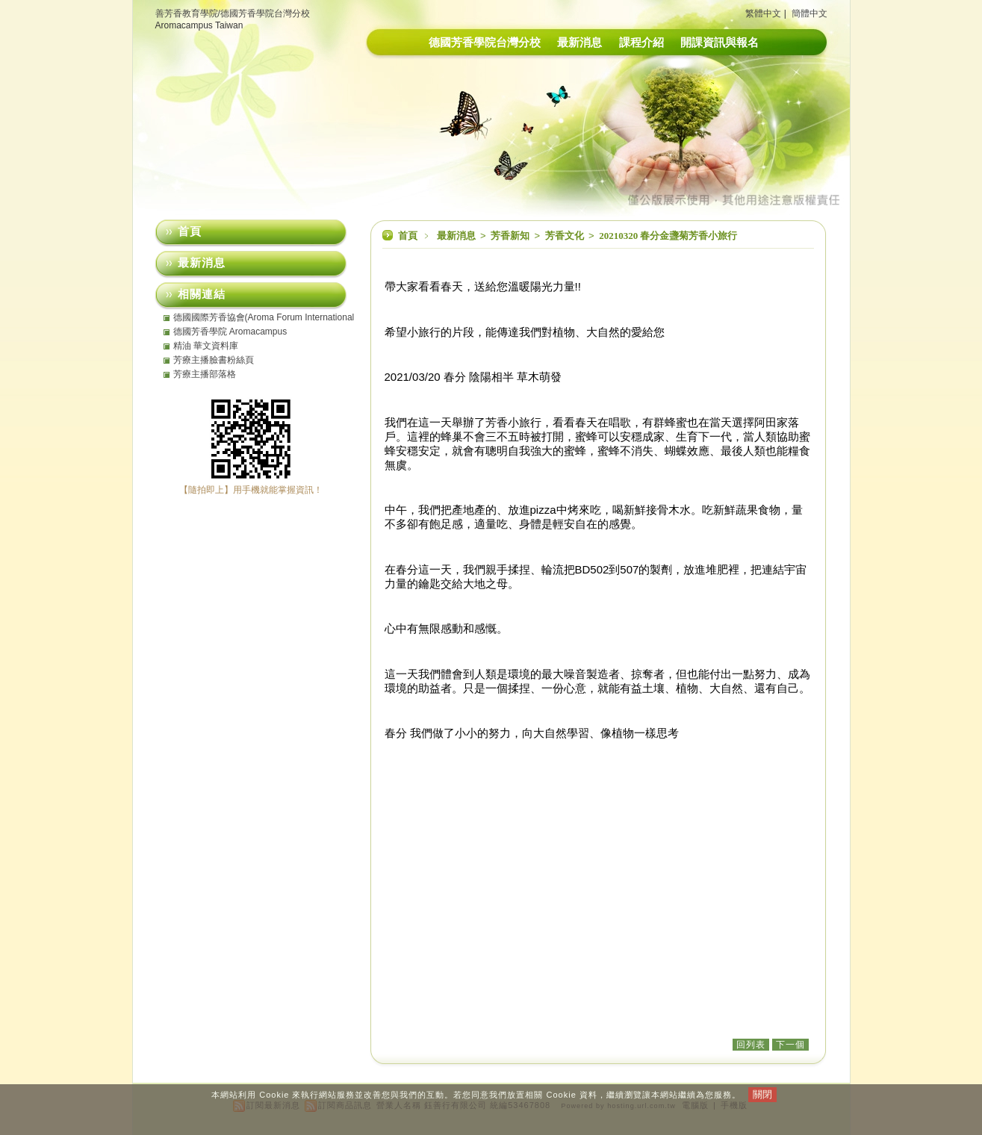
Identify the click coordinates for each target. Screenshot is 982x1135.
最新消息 (579, 42)
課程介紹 (641, 42)
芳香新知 (511, 235)
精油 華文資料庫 (205, 345)
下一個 (790, 1044)
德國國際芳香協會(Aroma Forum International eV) (264, 317)
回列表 (750, 1044)
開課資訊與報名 (719, 42)
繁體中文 (763, 13)
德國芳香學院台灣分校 (485, 42)
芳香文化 (565, 235)
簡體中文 (809, 13)
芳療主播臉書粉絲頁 (213, 360)
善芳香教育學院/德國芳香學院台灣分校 (232, 13)
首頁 (407, 235)
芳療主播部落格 (204, 374)
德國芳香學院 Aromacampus (230, 331)
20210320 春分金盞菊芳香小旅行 (668, 235)
